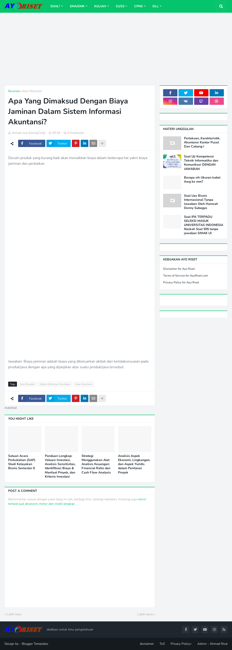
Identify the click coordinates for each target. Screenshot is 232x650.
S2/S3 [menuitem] (120, 6)
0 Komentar (76, 133)
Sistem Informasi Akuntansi (55, 384)
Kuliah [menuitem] (100, 6)
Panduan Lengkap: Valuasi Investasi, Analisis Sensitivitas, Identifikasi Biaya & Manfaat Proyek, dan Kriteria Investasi (60, 466)
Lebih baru (14, 614)
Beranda (14, 91)
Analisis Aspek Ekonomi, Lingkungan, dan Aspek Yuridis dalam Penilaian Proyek (134, 464)
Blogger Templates (35, 644)
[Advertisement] (116, 49)
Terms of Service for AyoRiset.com (185, 276)
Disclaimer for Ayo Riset (179, 269)
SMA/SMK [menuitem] (77, 6)
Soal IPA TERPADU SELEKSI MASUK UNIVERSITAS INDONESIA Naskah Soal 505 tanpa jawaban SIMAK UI (203, 225)
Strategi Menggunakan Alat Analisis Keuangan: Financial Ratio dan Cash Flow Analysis (96, 464)
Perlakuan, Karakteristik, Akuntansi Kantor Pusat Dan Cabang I (202, 142)
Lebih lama (145, 614)
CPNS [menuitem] (138, 6)
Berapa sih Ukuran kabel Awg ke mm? (202, 180)
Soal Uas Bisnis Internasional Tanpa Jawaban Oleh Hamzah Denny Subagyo (201, 202)
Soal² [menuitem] (55, 6)
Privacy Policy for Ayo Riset (181, 282)
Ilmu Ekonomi (32, 91)
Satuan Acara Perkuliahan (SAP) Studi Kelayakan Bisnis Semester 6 (21, 462)
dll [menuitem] (155, 6)
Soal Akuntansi (83, 384)
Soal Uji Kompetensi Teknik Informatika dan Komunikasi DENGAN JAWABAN (201, 163)
